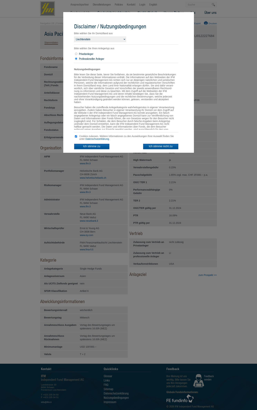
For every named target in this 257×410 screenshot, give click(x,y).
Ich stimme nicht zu (160, 146)
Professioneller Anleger (91, 58)
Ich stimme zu (91, 146)
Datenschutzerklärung (97, 139)
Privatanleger (86, 54)
